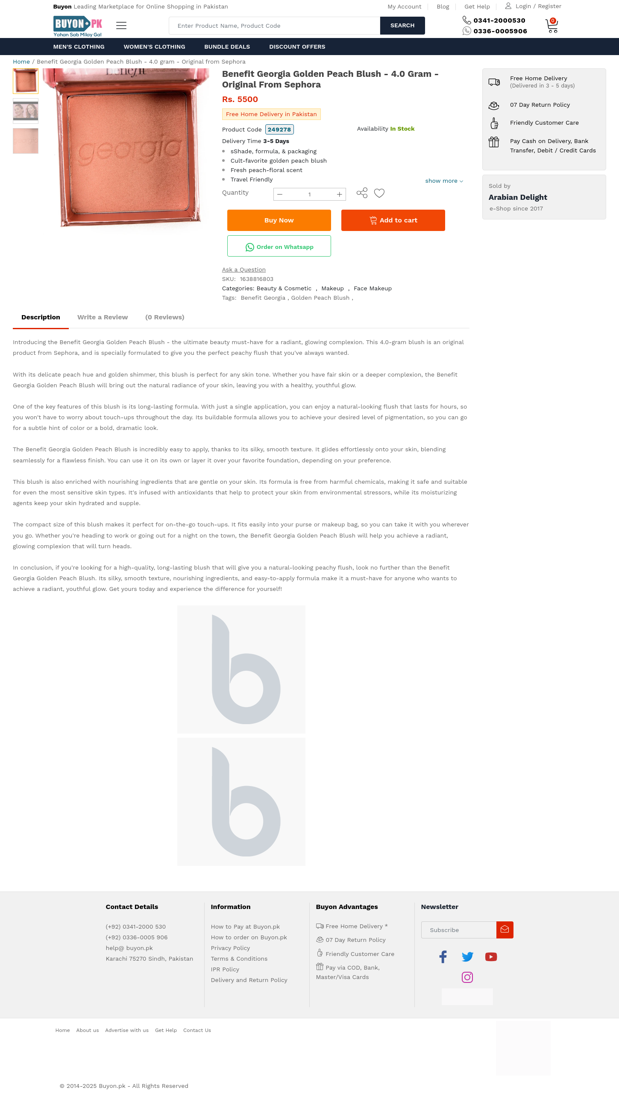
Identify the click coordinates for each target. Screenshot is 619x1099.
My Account (404, 6)
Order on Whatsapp (279, 247)
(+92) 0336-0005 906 (137, 937)
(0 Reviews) (165, 317)
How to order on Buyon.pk (249, 937)
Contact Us (197, 1030)
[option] (126, 151)
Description (40, 317)
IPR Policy (225, 969)
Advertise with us (127, 1030)
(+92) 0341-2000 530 (136, 926)
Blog (443, 6)
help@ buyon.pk (129, 947)
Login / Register (538, 6)
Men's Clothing (79, 46)
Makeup (332, 288)
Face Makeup (373, 288)
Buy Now (279, 220)
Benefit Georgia (263, 297)
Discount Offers (297, 46)
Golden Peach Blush (320, 297)
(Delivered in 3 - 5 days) (542, 85)
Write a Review (102, 317)
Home (21, 61)
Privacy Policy (230, 947)
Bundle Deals (227, 46)
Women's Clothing (154, 46)
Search (402, 25)
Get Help (477, 6)
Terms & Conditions (239, 958)
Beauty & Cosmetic (284, 288)
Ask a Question (244, 269)
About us (87, 1030)
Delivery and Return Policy (249, 979)
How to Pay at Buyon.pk (245, 926)
